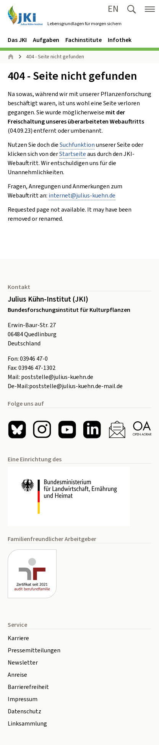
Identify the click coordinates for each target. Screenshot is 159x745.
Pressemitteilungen (34, 650)
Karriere (18, 638)
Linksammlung (27, 723)
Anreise (17, 675)
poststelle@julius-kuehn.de (57, 377)
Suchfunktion (77, 145)
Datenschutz (24, 711)
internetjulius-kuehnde (82, 195)
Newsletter (23, 662)
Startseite (72, 154)
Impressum (22, 699)
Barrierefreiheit (28, 687)
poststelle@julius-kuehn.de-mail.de (76, 386)
